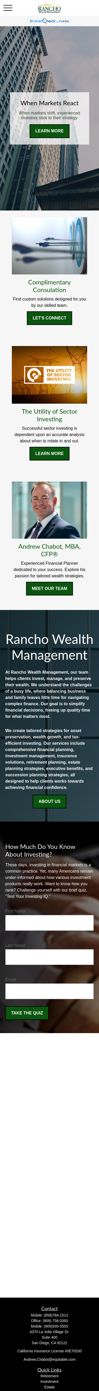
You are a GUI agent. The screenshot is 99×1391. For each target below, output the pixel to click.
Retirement (49, 1376)
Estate (49, 1387)
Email (10, 979)
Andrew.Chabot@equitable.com (49, 1359)
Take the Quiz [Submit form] (27, 1013)
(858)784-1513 (56, 1315)
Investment (49, 1381)
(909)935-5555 (56, 1326)
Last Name (15, 945)
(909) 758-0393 (55, 1321)
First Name (15, 911)
